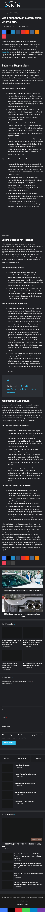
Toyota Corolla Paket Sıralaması (25, 783)
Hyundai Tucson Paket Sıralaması (25, 792)
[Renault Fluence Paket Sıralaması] (7, 777)
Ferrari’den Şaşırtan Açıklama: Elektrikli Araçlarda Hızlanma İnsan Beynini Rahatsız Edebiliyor (27, 856)
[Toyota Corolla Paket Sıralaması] (7, 786)
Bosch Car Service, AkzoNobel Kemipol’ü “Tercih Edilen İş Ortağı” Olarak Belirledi (32, 642)
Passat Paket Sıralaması (22, 765)
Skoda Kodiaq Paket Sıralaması (24, 801)
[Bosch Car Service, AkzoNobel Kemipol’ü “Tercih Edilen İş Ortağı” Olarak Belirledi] (33, 633)
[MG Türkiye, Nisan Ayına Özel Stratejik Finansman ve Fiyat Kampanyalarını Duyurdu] (7, 885)
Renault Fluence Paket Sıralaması (25, 774)
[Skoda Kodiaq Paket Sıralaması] (7, 804)
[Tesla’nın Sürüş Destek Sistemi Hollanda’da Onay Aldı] (22, 830)
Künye (26, 904)
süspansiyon (6, 52)
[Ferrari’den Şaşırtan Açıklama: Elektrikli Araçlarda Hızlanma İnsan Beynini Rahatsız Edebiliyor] (7, 857)
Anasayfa (5, 13)
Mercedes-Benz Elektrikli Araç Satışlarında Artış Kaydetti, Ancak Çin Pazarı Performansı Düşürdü (28, 866)
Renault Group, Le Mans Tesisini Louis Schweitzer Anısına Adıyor (10, 665)
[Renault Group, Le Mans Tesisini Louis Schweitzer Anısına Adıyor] (12, 655)
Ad (3, 709)
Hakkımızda (20, 904)
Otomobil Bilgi (14, 13)
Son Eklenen (22, 758)
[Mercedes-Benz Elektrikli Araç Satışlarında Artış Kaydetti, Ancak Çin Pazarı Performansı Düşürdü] (7, 866)
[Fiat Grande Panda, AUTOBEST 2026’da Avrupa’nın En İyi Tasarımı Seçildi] (12, 633)
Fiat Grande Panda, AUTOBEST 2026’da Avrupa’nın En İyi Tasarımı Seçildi (11, 642)
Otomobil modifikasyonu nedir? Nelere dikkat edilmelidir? (21, 389)
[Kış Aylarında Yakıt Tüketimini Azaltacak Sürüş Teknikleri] (33, 655)
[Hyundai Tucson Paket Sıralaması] (7, 795)
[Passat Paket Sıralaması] (7, 768)
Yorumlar (38, 758)
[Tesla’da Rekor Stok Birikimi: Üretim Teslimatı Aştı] (7, 876)
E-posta (4, 717)
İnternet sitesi (6, 726)
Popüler (6, 758)
